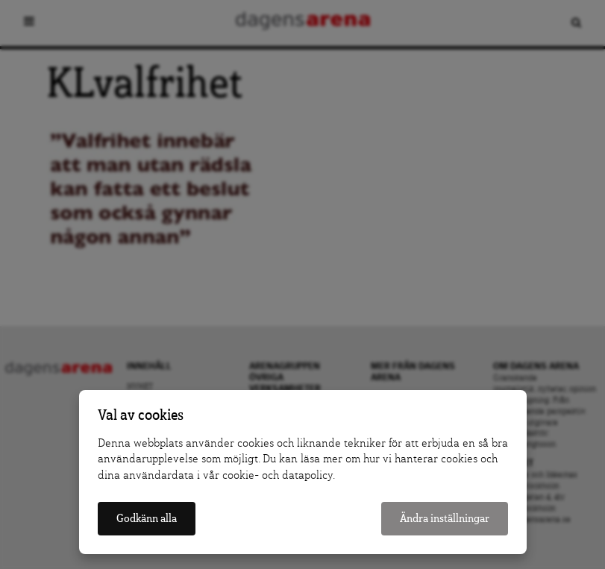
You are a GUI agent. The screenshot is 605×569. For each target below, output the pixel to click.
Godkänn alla (146, 518)
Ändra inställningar (444, 518)
